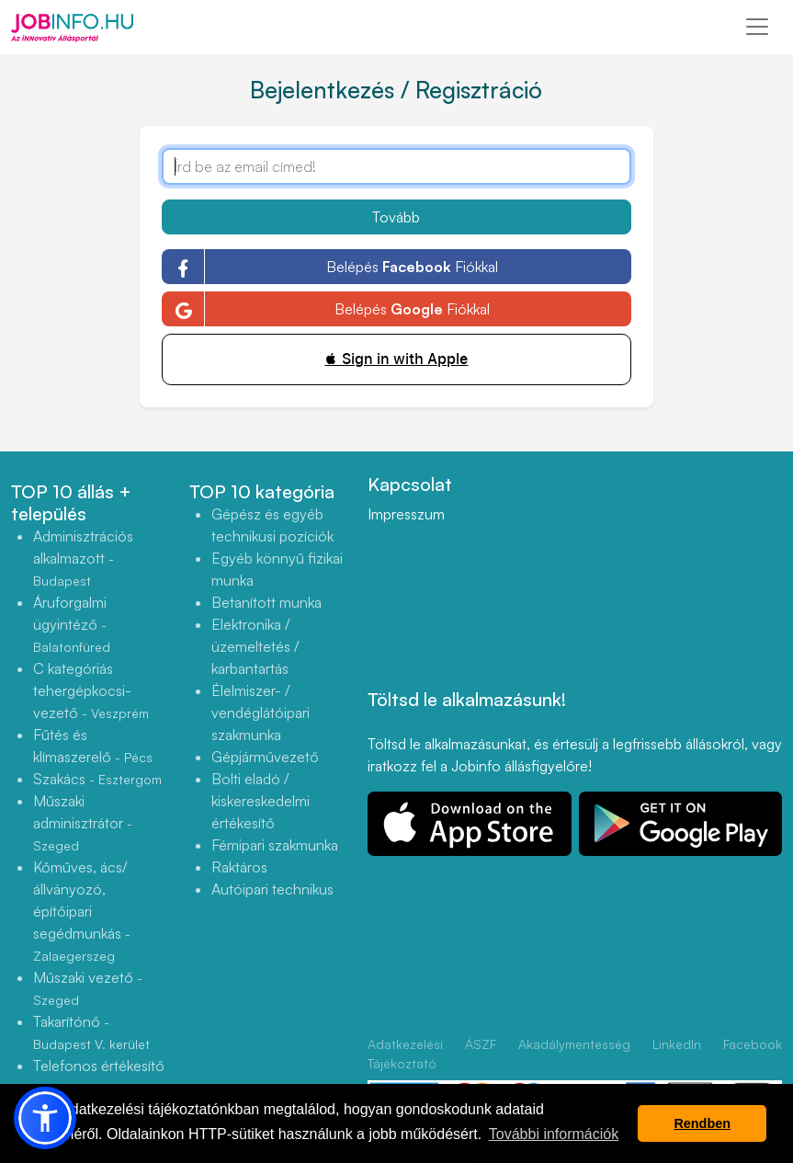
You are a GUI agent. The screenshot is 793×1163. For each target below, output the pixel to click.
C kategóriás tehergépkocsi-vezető (91, 690)
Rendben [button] (702, 1123)
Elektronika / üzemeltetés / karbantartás (255, 646)
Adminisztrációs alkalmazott (83, 557)
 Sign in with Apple (396, 359)
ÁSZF (480, 1044)
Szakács (97, 779)
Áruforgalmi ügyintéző (71, 624)
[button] (45, 1118)
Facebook (752, 1044)
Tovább (396, 217)
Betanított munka (266, 602)
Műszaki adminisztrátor (82, 822)
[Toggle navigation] (757, 26)
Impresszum (406, 514)
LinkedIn (676, 1044)
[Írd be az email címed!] (396, 166)
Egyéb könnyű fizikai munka (277, 569)
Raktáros (239, 867)
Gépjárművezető (265, 756)
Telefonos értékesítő (98, 1076)
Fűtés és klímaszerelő (93, 745)
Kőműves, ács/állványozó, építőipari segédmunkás (81, 910)
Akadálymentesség (574, 1044)
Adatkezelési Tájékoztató (405, 1053)
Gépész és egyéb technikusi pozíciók (272, 525)
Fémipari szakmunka (274, 845)
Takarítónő (91, 1032)
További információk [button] (553, 1134)
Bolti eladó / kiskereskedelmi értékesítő (260, 801)
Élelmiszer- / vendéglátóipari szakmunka (260, 712)
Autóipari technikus (272, 889)
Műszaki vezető (87, 988)
